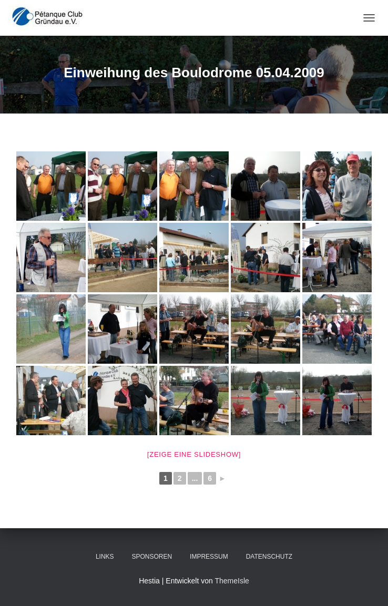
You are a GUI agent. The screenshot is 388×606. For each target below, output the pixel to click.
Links (105, 556)
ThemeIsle (232, 581)
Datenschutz (269, 556)
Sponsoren (151, 556)
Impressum (209, 556)
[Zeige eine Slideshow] (194, 454)
